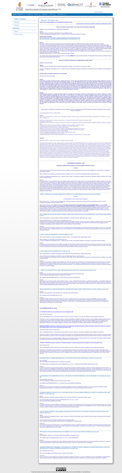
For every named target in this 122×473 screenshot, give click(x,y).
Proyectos (16, 25)
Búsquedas (16, 22)
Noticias (16, 31)
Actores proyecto (18, 34)
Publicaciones (16, 28)
